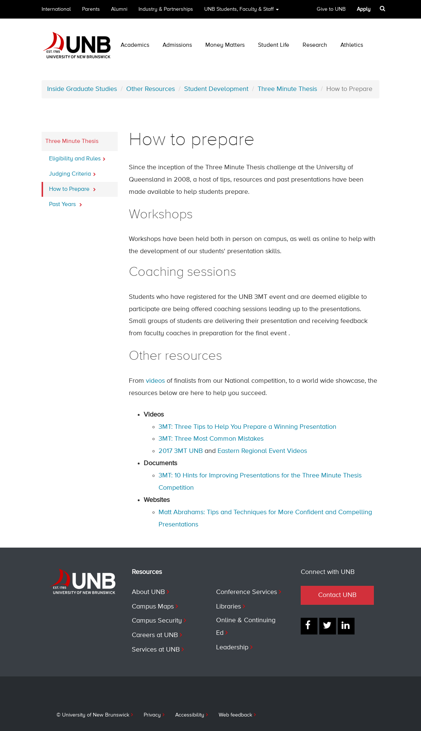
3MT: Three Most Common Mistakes (211, 438)
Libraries (228, 606)
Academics (135, 45)
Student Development (216, 89)
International (56, 9)
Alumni (119, 9)
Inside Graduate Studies (82, 89)
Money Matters (225, 45)
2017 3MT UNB (181, 451)
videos (155, 381)
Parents (91, 9)
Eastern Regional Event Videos (262, 451)
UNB (241, 12)
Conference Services (246, 592)
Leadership (232, 647)
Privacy (152, 715)
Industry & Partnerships (165, 9)
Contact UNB (337, 595)
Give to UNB (331, 9)
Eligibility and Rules (77, 156)
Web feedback (235, 715)
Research (315, 45)
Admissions (177, 45)
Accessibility (189, 715)
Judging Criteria (72, 172)
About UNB (148, 592)
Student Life (273, 45)
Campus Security (157, 620)
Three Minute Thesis (287, 89)
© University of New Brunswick (92, 715)
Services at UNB (156, 649)
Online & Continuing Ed (245, 626)
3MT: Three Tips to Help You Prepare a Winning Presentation (247, 427)
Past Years (65, 202)
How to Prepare (72, 187)
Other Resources (150, 89)
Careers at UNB (155, 635)
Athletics (351, 45)
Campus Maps (153, 606)
